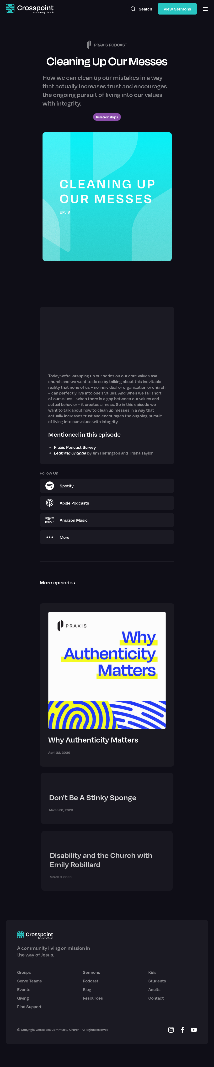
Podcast (90, 980)
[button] (204, 9)
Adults (154, 989)
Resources (93, 998)
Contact (156, 998)
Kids (152, 972)
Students (157, 980)
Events (23, 989)
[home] (30, 9)
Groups (24, 972)
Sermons (91, 972)
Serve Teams (29, 980)
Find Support (29, 1006)
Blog (87, 989)
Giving (23, 998)
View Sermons (177, 8)
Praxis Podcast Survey (75, 447)
